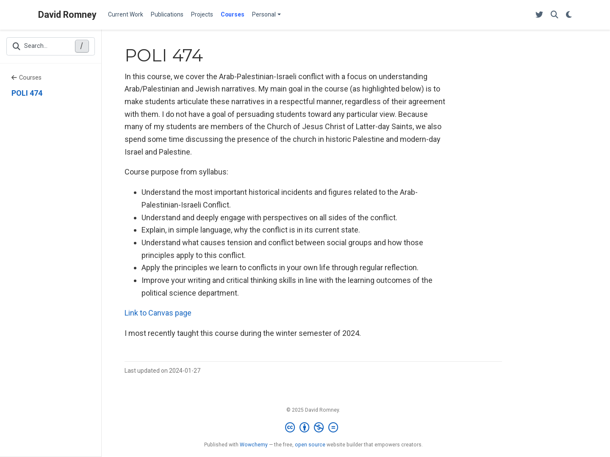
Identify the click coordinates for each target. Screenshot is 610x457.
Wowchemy (254, 445)
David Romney (67, 14)
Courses (26, 77)
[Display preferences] (569, 15)
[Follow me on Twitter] (539, 15)
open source (310, 445)
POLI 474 (26, 93)
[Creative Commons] (313, 427)
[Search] (554, 15)
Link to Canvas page (158, 312)
